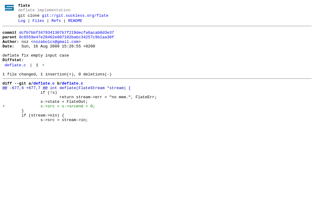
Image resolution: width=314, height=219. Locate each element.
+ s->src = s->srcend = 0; (48, 122)
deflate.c (15, 75)
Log (21, 23)
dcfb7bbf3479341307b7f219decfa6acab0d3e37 (66, 36)
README (75, 23)
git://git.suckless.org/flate (75, 17)
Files (38, 23)
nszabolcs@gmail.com (55, 47)
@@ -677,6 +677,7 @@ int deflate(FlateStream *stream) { (66, 100)
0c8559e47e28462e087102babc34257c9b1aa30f (66, 41)
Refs (56, 23)
